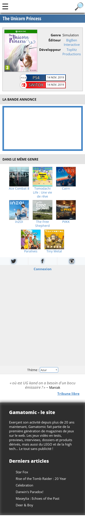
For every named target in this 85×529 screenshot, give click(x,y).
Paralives (30, 251)
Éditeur (54, 40)
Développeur (50, 49)
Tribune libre (68, 393)
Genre (56, 35)
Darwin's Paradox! (29, 492)
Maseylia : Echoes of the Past (37, 498)
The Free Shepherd (42, 224)
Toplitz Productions (71, 51)
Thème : (42, 370)
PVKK (66, 222)
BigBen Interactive (72, 42)
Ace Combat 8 (19, 189)
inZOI (19, 222)
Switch (36, 84)
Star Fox (22, 472)
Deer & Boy (24, 505)
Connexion (43, 269)
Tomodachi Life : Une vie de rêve (42, 192)
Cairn (66, 189)
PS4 (36, 77)
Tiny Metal (54, 251)
